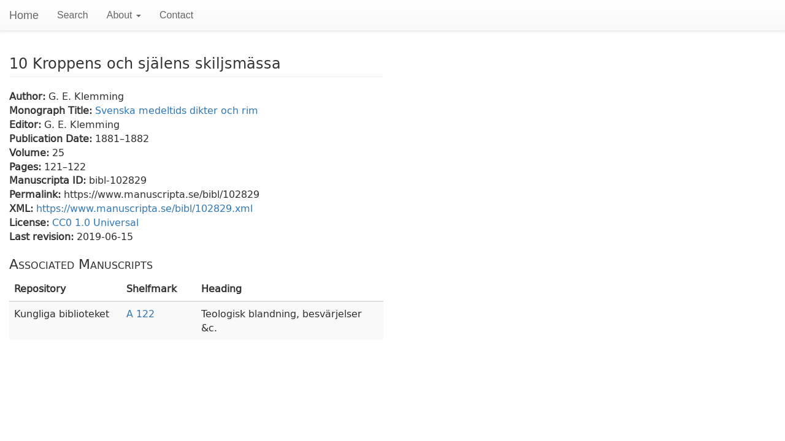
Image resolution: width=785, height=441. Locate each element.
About (124, 15)
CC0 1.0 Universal (95, 222)
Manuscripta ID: (49, 179)
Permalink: (36, 194)
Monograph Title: (52, 110)
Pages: (26, 166)
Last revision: (43, 236)
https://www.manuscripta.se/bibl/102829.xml (144, 208)
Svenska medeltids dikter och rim (176, 110)
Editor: (26, 124)
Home (24, 15)
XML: (22, 208)
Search (72, 15)
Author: (28, 96)
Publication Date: (52, 138)
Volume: (30, 152)
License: (30, 222)
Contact (176, 15)
